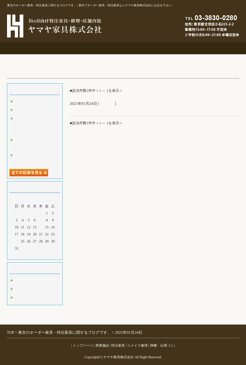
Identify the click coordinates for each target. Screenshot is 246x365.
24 (16, 241)
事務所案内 (26, 48)
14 (41, 227)
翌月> (43, 255)
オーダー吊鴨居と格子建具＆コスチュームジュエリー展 (36, 125)
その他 (19, 289)
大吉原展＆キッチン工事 (34, 110)
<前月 (25, 255)
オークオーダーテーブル (94, 109)
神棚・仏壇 (158, 345)
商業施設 (65, 48)
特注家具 (104, 48)
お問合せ (181, 48)
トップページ (83, 345)
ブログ (220, 48)
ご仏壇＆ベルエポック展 (34, 101)
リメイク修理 (142, 48)
